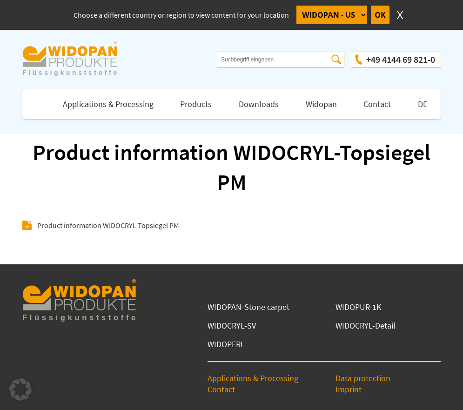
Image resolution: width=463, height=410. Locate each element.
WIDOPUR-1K (358, 307)
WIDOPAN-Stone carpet (248, 307)
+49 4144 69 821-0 (400, 59)
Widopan (321, 104)
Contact (377, 104)
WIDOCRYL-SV (232, 325)
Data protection (363, 378)
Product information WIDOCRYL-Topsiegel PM (108, 225)
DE (422, 104)
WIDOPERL (226, 344)
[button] (20, 389)
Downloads (259, 104)
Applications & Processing (108, 104)
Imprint (349, 389)
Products (196, 104)
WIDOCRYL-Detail (366, 325)
